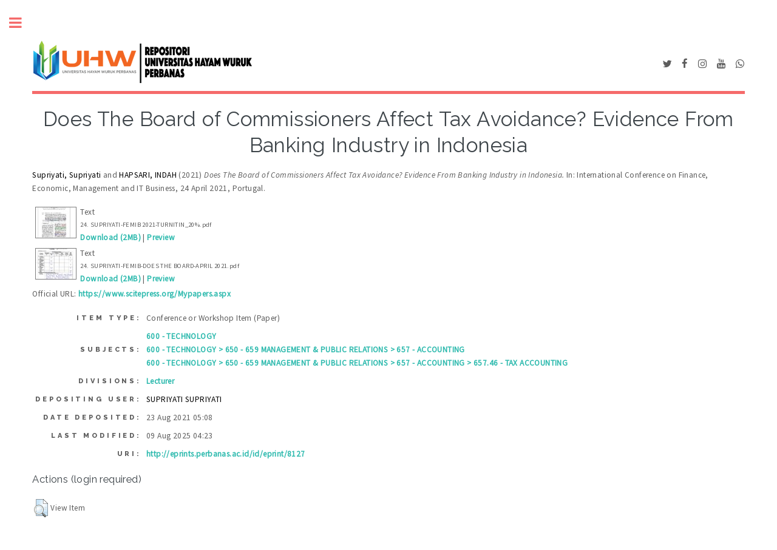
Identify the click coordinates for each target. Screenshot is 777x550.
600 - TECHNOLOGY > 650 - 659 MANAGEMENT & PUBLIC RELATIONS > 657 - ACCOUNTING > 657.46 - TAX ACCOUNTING (357, 363)
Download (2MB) (110, 237)
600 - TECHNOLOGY (181, 336)
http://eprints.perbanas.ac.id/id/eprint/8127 (225, 454)
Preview (161, 237)
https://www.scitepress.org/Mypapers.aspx (154, 294)
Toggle (22, 22)
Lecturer (160, 381)
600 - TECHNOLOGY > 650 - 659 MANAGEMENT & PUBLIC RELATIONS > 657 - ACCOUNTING (305, 349)
